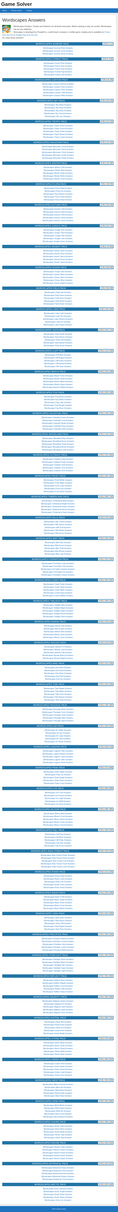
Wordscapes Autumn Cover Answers (57, 220)
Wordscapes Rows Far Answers (57, 882)
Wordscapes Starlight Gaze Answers (57, 968)
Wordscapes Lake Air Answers (58, 322)
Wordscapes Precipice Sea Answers (58, 944)
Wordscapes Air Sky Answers (58, 733)
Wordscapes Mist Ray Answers (58, 542)
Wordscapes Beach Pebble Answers (58, 387)
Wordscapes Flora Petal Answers (58, 188)
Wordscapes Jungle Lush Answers (57, 238)
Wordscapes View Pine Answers (57, 929)
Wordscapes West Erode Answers (58, 1093)
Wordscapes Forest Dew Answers (58, 66)
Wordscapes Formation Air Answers (58, 572)
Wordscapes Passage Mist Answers (58, 718)
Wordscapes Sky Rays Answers (57, 108)
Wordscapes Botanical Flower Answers (57, 1176)
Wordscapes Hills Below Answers (58, 530)
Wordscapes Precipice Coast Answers (58, 941)
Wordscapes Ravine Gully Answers (58, 1147)
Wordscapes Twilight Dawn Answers (58, 611)
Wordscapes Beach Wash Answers (58, 381)
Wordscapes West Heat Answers (58, 1096)
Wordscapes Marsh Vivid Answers (58, 634)
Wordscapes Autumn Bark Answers (58, 212)
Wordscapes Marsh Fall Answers (58, 626)
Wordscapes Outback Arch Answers (58, 471)
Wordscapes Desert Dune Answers (58, 259)
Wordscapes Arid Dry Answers (58, 679)
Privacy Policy (16, 10)
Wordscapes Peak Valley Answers (58, 772)
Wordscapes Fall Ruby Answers (57, 840)
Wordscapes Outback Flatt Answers (58, 459)
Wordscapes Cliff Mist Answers (58, 355)
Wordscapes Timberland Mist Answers (58, 501)
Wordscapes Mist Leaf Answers (58, 554)
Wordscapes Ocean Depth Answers (58, 283)
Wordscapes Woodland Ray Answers (57, 438)
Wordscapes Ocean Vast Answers (58, 272)
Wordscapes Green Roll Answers (58, 1064)
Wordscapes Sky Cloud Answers (58, 113)
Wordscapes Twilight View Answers (58, 616)
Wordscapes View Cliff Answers (58, 923)
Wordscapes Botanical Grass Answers (58, 1168)
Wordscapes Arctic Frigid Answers (58, 1191)
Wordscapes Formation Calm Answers (58, 563)
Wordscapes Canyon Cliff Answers (57, 93)
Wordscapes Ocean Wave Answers (58, 274)
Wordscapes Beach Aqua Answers (57, 384)
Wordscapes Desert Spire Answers (58, 251)
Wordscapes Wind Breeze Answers (58, 1117)
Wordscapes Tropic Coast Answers (58, 137)
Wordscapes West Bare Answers (58, 1090)
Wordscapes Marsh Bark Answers (58, 629)
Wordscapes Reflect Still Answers (58, 989)
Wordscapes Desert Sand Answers (58, 262)
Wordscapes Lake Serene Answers (58, 319)
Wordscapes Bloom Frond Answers (58, 825)
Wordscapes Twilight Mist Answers (57, 605)
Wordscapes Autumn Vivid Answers (58, 218)
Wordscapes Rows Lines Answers (58, 879)
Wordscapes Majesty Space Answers (57, 1001)
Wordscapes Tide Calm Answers (58, 694)
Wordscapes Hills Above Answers (58, 524)
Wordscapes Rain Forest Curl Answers (58, 861)
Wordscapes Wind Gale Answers (58, 1108)
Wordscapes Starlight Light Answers (58, 971)
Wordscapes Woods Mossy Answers (58, 655)
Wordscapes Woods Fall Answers (58, 652)
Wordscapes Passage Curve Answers (58, 712)
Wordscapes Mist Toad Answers (57, 548)
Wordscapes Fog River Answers (57, 408)
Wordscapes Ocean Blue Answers (58, 280)
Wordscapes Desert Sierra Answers (58, 256)
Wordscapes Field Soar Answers (58, 298)
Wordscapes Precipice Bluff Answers (57, 950)
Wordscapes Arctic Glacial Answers (58, 1189)
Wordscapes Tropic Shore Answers (58, 126)
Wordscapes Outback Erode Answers (58, 462)
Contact (29, 10)
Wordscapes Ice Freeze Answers (58, 795)
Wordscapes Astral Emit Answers (58, 1030)
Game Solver (16, 4)
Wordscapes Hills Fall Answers (58, 527)
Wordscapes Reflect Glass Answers (58, 992)
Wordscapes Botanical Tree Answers (57, 1179)
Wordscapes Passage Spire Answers (57, 721)
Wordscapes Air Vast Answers (57, 739)
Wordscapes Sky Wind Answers (57, 105)
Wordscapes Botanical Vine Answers (57, 1171)
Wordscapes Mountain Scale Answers (58, 155)
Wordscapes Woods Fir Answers (58, 647)
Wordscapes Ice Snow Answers (58, 804)
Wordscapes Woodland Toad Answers (58, 444)
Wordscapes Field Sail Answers (58, 292)
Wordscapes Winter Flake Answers (58, 173)
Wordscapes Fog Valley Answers (58, 399)
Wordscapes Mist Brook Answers (58, 551)
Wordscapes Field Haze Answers (58, 295)
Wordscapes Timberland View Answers (57, 512)
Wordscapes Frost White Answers (58, 480)
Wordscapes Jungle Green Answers (58, 241)
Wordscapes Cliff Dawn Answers (58, 361)
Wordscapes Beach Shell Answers (57, 379)
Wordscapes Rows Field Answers (58, 876)
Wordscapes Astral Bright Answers (57, 1033)
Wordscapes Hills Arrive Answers (58, 533)
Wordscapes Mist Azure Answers (58, 545)
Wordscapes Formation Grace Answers (57, 575)
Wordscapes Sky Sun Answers (58, 116)
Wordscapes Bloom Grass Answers (58, 822)
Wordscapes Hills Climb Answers (58, 522)
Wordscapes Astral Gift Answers (57, 1022)
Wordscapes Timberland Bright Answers (58, 504)
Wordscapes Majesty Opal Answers (58, 1010)
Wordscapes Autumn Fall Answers (57, 209)
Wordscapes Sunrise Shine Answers (58, 54)
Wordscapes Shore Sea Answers (58, 1137)
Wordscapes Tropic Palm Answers (57, 131)
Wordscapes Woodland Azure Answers (58, 441)
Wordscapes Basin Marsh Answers (58, 908)
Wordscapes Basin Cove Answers (58, 905)
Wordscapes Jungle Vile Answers (58, 236)
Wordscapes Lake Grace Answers (58, 325)
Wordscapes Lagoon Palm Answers (58, 751)
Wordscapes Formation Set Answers (58, 566)
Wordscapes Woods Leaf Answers (57, 650)
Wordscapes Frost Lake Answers (58, 486)
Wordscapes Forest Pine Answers (58, 63)
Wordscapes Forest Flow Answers (58, 69)
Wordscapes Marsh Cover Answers (58, 637)
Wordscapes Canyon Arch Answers (58, 90)
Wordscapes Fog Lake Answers (58, 402)
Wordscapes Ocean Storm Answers (58, 277)
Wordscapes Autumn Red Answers (57, 215)
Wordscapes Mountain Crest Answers (58, 147)
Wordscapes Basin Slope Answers (57, 900)
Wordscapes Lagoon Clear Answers (58, 757)
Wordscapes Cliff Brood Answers (58, 363)
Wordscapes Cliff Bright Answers (58, 358)
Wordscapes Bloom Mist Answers (58, 813)
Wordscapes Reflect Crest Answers (58, 986)
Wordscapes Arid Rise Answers (58, 668)
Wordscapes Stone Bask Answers (58, 1054)
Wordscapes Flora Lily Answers (58, 191)
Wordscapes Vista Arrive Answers (58, 345)
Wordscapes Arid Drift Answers (58, 676)
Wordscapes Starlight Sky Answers (58, 965)
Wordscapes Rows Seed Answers (58, 887)
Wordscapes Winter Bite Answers (58, 170)
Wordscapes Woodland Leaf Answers (58, 450)
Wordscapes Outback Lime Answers (58, 468)
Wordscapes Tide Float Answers (58, 700)
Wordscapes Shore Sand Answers (57, 1126)
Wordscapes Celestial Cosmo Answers (58, 417)
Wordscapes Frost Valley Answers (58, 483)
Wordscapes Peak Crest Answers (58, 783)
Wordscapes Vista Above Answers (57, 337)
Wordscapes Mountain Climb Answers (58, 152)
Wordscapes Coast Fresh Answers (57, 584)
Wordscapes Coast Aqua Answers (58, 593)
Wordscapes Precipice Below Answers (58, 939)
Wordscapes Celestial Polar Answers (57, 426)
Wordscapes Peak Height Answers (57, 778)
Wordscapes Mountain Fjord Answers (58, 149)
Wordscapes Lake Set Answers (58, 316)
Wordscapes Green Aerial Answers (58, 1069)
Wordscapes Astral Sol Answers (57, 1028)
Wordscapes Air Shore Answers (58, 742)
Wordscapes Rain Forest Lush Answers (57, 867)
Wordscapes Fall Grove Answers (58, 846)
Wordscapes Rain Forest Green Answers (58, 855)
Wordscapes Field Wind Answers (58, 301)
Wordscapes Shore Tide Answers (58, 1135)
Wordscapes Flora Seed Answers (58, 200)
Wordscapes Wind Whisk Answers (57, 1105)
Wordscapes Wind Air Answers (58, 1111)
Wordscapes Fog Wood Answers (58, 397)
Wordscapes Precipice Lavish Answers (58, 947)
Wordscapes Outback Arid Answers (58, 465)
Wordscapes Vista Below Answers (58, 343)
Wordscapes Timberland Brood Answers (58, 509)
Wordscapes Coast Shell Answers (58, 587)
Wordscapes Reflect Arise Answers (58, 980)
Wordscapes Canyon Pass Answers (58, 87)
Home (4, 10)
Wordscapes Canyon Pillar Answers (58, 95)
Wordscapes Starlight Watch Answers (58, 962)
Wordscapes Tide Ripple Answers (58, 688)
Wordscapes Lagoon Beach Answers (57, 754)
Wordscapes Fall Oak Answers (58, 843)
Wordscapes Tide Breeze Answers (57, 697)
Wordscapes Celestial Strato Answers (58, 423)
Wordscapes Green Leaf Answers (58, 1072)
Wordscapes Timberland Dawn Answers (58, 506)
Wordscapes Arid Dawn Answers (58, 673)
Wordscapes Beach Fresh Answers (58, 376)
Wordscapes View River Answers (58, 921)
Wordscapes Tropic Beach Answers (58, 134)
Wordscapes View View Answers (58, 918)
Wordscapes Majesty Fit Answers (58, 1004)
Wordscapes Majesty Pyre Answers (58, 1012)
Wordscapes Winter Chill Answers (58, 167)
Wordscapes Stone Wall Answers (58, 1051)
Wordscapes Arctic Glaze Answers (57, 1197)
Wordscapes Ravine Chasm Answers (57, 1150)
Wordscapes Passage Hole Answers (58, 715)
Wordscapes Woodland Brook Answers (57, 447)
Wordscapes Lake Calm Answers (58, 313)
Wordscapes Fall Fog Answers (58, 834)
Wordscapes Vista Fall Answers (58, 340)
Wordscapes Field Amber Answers (57, 304)
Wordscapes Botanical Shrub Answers (58, 1173)
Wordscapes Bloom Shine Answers (58, 819)
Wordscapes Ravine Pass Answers (58, 1155)
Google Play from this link (26, 35)
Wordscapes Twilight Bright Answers (58, 608)
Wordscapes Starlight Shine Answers (57, 959)
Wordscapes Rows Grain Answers (58, 885)
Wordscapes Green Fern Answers (58, 1075)
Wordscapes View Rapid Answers (58, 926)
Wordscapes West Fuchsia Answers (58, 1084)
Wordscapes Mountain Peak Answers (58, 158)
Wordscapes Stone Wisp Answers (58, 1043)
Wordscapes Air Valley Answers (58, 730)
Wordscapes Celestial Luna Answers (57, 420)
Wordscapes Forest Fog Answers (58, 72)
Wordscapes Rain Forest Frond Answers (58, 864)
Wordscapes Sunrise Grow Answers (58, 51)
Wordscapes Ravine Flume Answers (58, 1153)
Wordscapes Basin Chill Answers (58, 897)
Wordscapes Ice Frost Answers (58, 793)
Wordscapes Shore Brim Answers (58, 1129)
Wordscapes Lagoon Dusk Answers (58, 762)
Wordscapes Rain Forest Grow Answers (58, 858)
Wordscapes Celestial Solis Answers (58, 429)
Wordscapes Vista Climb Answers (58, 334)
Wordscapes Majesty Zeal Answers (58, 1007)
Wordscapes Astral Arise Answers (58, 1025)
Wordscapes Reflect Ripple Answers (58, 983)
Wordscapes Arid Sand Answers (57, 670)
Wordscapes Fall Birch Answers (58, 837)
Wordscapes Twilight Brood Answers (58, 614)
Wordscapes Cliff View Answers (58, 366)
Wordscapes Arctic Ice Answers (58, 1200)
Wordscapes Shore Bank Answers (58, 1132)
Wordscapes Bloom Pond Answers (57, 816)
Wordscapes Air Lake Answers (58, 736)
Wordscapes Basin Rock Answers (58, 903)
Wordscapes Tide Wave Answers (58, 691)
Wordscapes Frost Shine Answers (58, 491)
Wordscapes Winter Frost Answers (57, 179)
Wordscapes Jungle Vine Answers (58, 230)
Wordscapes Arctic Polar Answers (58, 1194)
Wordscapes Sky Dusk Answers (57, 111)
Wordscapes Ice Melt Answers (58, 801)
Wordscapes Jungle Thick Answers (58, 233)
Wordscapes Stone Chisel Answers (58, 1048)
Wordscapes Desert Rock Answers (57, 254)
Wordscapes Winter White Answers (58, 176)
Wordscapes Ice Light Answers (58, 798)
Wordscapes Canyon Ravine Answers (58, 84)
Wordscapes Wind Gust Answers (58, 1114)
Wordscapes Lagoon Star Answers (58, 760)
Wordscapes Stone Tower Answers (58, 1046)
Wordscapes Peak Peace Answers (57, 780)
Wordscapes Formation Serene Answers (58, 569)
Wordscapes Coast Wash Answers (57, 590)
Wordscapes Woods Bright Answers (58, 658)
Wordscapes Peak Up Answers (58, 775)
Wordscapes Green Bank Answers (57, 1066)
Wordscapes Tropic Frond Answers (58, 129)
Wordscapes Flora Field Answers (58, 197)
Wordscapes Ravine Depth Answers (58, 1158)
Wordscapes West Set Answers (58, 1087)
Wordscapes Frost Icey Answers (58, 489)
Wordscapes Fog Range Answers (58, 405)
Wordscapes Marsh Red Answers (58, 632)
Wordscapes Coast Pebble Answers (58, 596)
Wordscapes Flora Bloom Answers (57, 194)
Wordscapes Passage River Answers (57, 709)
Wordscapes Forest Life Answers (58, 75)
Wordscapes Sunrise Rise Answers (58, 48)
